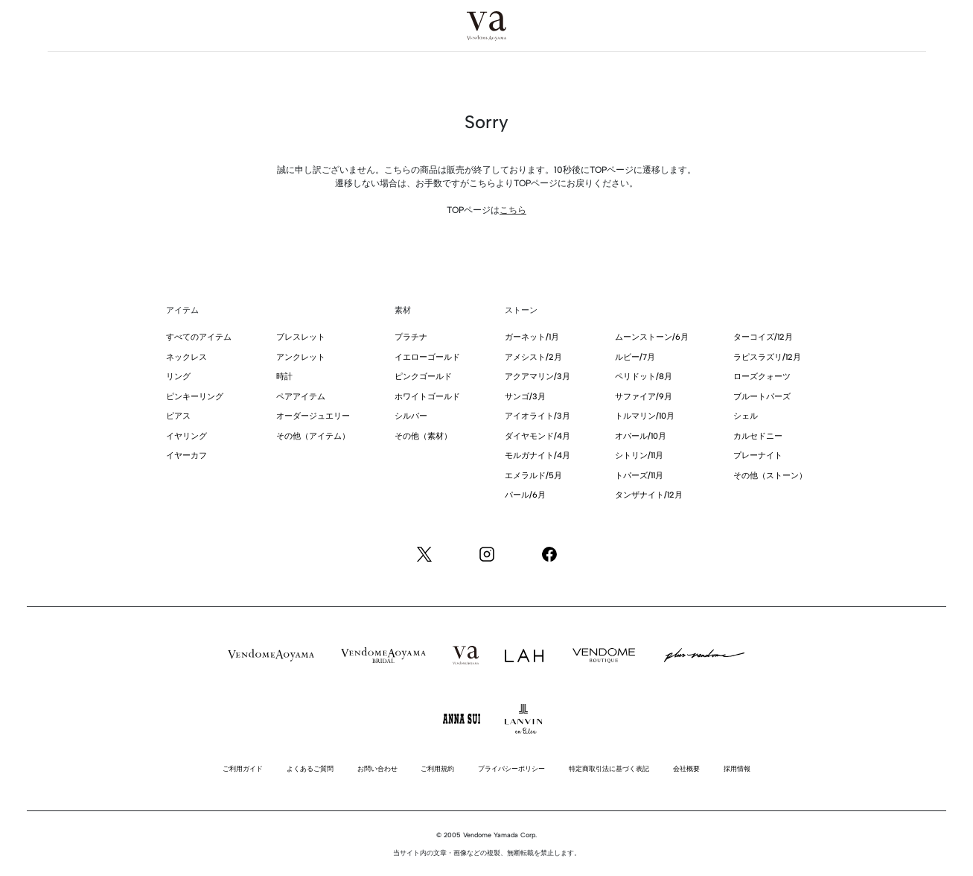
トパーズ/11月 (639, 475)
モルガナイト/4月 (537, 455)
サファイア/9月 (643, 397)
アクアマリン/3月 (537, 376)
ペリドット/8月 (643, 376)
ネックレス (186, 357)
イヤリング (186, 436)
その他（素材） (423, 436)
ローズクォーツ (762, 376)
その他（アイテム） (313, 436)
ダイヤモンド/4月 (537, 436)
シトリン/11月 (639, 455)
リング (178, 376)
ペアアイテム (300, 397)
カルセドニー (757, 436)
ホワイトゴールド (427, 397)
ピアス (178, 416)
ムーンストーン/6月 (652, 337)
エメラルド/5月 (533, 475)
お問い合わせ (377, 768)
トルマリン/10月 (644, 416)
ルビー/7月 (635, 357)
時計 (284, 376)
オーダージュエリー (313, 416)
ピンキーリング (194, 397)
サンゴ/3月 (525, 397)
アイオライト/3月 (537, 416)
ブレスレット (300, 337)
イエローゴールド (427, 357)
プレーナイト (757, 455)
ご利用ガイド (243, 768)
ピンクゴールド (423, 376)
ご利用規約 (437, 768)
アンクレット (300, 357)
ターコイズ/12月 (763, 337)
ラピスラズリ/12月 (767, 357)
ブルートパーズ (762, 397)
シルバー (411, 416)
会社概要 (686, 768)
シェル (745, 416)
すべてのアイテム (199, 337)
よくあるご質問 (310, 768)
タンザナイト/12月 (649, 495)
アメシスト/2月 (533, 357)
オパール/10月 (640, 436)
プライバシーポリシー (511, 768)
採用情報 (737, 768)
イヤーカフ (186, 455)
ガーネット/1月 (532, 337)
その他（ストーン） (770, 475)
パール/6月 (525, 495)
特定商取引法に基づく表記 (609, 768)
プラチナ (411, 337)
